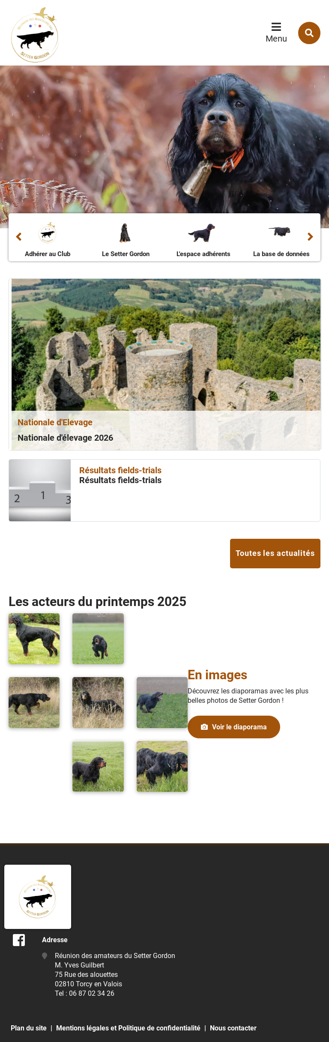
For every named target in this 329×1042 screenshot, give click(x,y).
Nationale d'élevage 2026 (65, 438)
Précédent (18, 237)
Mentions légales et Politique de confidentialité (128, 1028)
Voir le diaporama (239, 727)
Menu (276, 38)
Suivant (310, 237)
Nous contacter (233, 1028)
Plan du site (29, 1028)
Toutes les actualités (275, 553)
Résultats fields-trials (120, 480)
